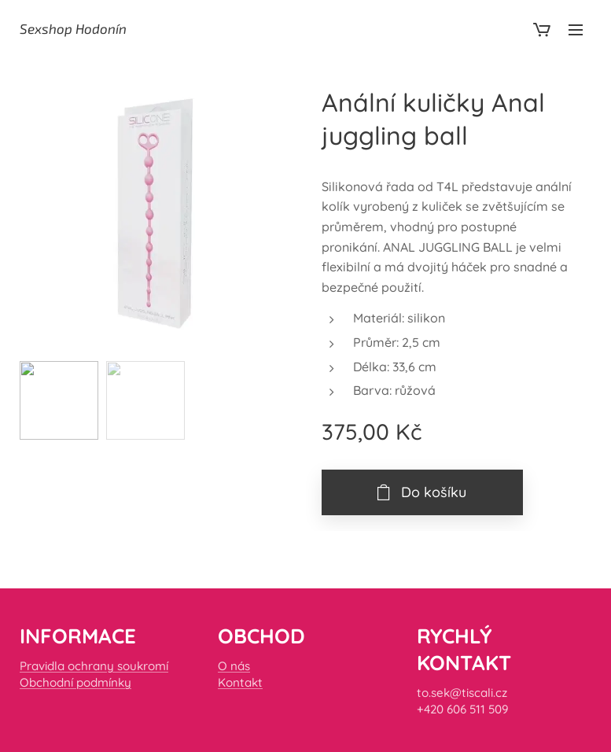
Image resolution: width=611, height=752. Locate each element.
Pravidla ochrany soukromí (94, 665)
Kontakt (240, 682)
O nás (234, 665)
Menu (576, 30)
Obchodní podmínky (75, 682)
